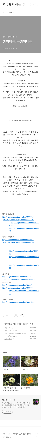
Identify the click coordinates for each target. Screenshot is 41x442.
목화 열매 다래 (9, 331)
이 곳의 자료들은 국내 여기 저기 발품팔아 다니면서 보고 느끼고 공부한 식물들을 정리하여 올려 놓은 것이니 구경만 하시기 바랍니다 (16, 405)
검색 (31, 4)
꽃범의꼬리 (8, 339)
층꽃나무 (7, 328)
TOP (36, 435)
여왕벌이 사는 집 (14, 4)
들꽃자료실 (8, 324)
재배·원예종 (17, 324)
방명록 (11, 12)
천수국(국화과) (9, 336)
